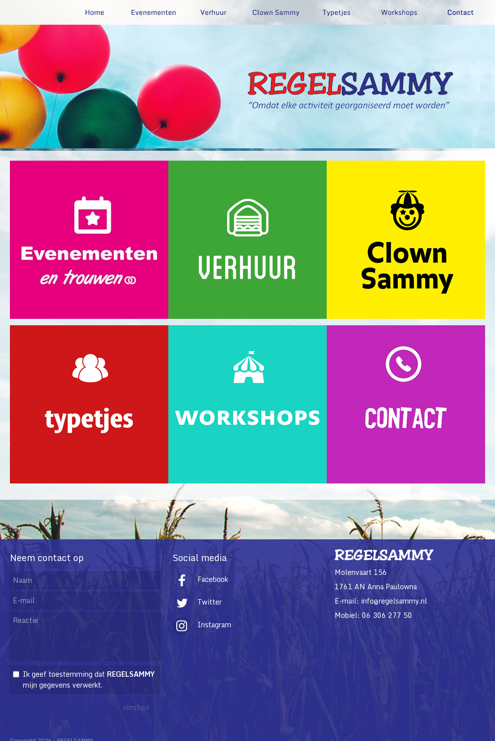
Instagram (202, 624)
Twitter (197, 602)
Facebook (200, 579)
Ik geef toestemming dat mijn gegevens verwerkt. (88, 680)
